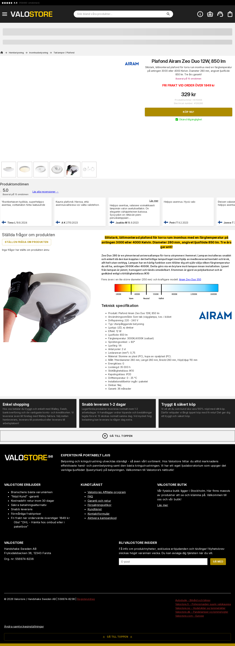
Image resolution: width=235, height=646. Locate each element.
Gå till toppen (117, 436)
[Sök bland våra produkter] (121, 14)
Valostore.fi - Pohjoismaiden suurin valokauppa (203, 604)
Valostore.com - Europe (189, 615)
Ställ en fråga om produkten (26, 241)
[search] (168, 14)
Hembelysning (16, 52)
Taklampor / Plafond (64, 52)
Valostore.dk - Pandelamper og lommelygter (201, 611)
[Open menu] (4, 14)
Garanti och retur (99, 500)
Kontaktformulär (99, 513)
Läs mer (153, 200)
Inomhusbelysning (38, 52)
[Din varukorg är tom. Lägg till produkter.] (230, 14)
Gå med (218, 561)
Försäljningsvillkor (100, 505)
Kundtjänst (95, 509)
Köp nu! (188, 111)
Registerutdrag (86, 599)
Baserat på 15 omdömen (188, 78)
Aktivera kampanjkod (102, 518)
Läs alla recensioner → (45, 191)
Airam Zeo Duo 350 (190, 279)
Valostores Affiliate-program (107, 492)
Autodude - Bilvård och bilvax (192, 600)
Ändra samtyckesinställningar (24, 626)
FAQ (90, 496)
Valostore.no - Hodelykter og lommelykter (200, 608)
